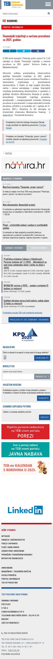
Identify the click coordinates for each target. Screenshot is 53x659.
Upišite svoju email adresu (12, 372)
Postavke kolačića (10, 654)
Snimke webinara (39, 247)
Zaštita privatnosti (10, 622)
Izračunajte (42, 358)
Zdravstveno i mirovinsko (12, 550)
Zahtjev (44, 417)
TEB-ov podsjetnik (9, 582)
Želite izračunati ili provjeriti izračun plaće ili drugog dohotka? (26, 352)
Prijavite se (41, 376)
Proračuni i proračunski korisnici (16, 554)
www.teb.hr (8, 115)
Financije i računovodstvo (13, 539)
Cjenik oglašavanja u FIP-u (12, 611)
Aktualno (5, 535)
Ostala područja (8, 575)
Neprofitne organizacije (12, 558)
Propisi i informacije (10, 578)
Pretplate (5, 604)
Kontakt (5, 618)
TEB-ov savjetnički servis (14, 633)
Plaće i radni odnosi (10, 547)
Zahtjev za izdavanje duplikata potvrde (17, 411)
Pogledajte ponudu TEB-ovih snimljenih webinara (22, 312)
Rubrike (12, 21)
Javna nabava (6, 567)
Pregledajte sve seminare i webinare (29, 320)
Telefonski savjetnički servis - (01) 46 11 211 (20, 615)
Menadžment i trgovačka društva (16, 571)
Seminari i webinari (14, 247)
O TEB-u (4, 607)
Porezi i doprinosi (9, 543)
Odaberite (43, 398)
